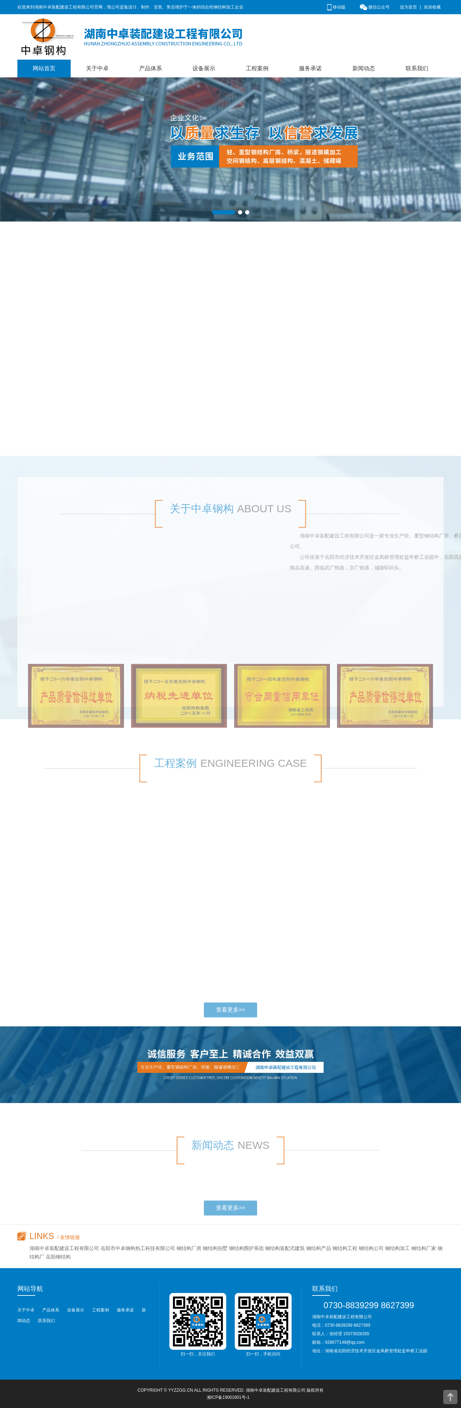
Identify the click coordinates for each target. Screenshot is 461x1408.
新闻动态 (363, 68)
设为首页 (408, 7)
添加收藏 (432, 7)
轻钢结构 (50, 360)
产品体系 (150, 68)
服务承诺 (310, 68)
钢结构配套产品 (58, 254)
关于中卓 (97, 68)
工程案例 (257, 68)
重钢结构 (50, 381)
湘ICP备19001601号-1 (228, 1397)
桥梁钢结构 (53, 339)
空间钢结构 (53, 318)
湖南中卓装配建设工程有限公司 (275, 1390)
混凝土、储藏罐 (58, 296)
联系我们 (417, 68)
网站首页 (44, 68)
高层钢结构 (53, 275)
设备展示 (203, 68)
